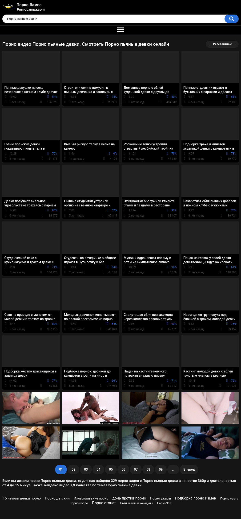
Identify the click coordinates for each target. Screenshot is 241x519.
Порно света (229, 498)
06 (123, 469)
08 (148, 469)
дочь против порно (129, 498)
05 (111, 469)
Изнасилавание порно (91, 498)
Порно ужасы (160, 498)
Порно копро (78, 503)
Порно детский (57, 498)
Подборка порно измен (195, 498)
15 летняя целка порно (22, 498)
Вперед (189, 469)
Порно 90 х (164, 503)
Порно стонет (104, 503)
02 (73, 469)
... (173, 469)
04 (98, 469)
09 (161, 469)
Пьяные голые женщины (136, 503)
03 (86, 469)
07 (136, 469)
